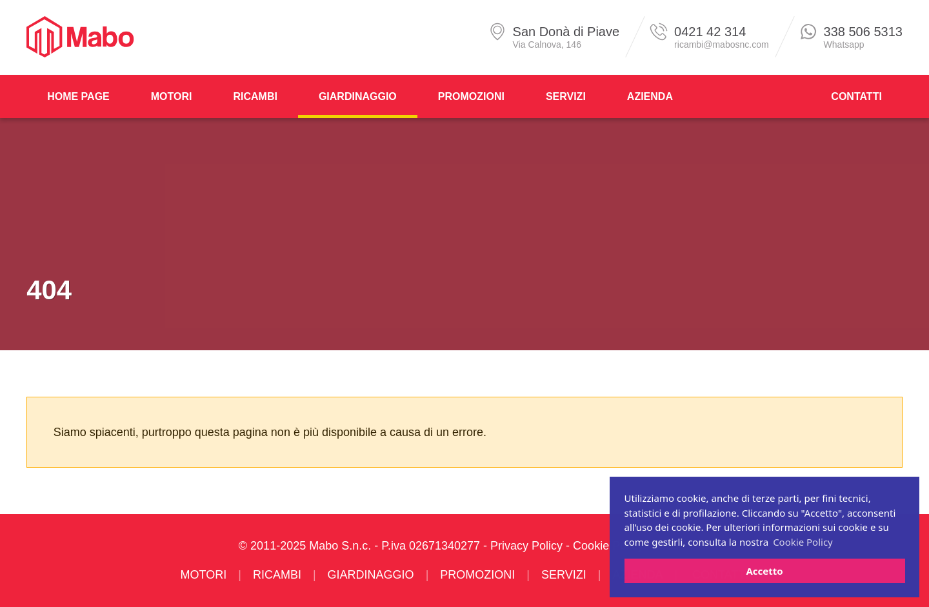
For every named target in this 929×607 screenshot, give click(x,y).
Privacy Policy (526, 545)
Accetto (764, 570)
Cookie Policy (608, 545)
